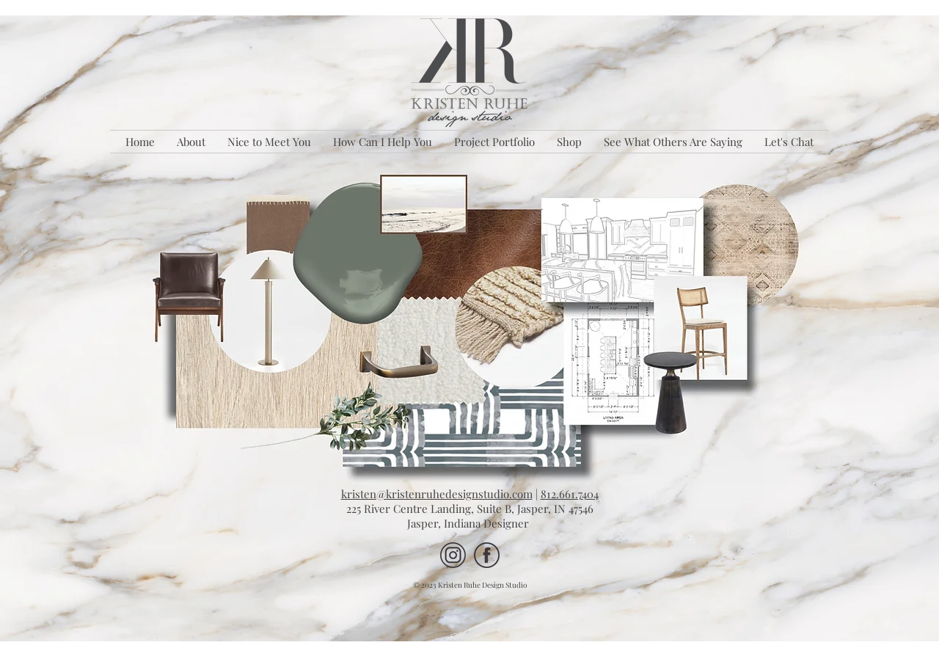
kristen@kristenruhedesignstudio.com (437, 493)
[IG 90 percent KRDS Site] (453, 555)
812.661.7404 (570, 493)
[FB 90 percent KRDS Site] (487, 555)
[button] (382, 142)
